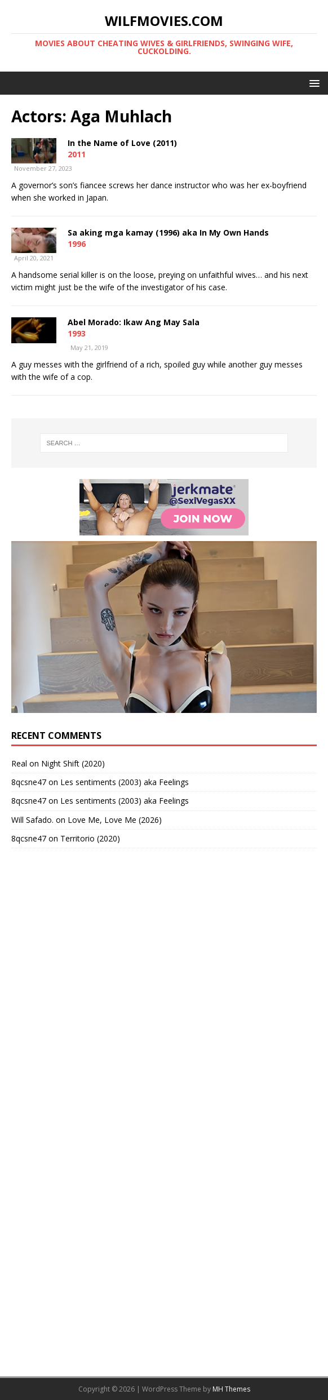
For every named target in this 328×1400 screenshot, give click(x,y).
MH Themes (231, 1389)
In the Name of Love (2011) (122, 143)
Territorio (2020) (90, 838)
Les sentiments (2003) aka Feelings (124, 782)
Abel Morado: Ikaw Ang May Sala (134, 322)
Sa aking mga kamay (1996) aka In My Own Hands (168, 232)
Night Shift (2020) (73, 763)
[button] (312, 82)
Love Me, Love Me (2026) (115, 819)
